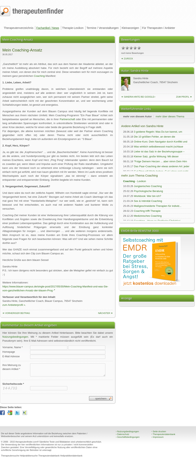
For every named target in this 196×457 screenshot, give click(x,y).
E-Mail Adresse (11, 356)
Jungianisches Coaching (148, 186)
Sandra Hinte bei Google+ (139, 97)
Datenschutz (122, 434)
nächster (104, 313)
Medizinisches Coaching (148, 215)
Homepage (8, 351)
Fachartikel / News (47, 27)
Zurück (128, 58)
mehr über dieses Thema (170, 116)
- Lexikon (134, 181)
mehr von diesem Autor (137, 116)
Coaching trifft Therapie (147, 210)
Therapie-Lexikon (73, 27)
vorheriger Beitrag (17, 313)
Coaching (39, 75)
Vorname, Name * (12, 347)
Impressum (157, 437)
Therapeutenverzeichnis (18, 27)
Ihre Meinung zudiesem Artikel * (11, 367)
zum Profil (182, 97)
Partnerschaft (67, 119)
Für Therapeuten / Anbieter (158, 27)
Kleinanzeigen (130, 27)
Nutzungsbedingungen (15, 336)
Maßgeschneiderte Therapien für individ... (157, 205)
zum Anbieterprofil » (13, 304)
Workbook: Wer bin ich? (147, 196)
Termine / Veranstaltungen (103, 27)
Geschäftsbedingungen (128, 437)
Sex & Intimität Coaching (148, 201)
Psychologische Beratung (148, 191)
